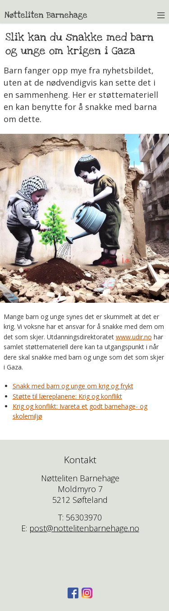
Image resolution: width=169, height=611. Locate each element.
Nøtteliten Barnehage (46, 15)
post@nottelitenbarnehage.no (84, 528)
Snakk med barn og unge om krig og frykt (73, 386)
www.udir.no (134, 337)
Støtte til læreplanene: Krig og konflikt (67, 396)
